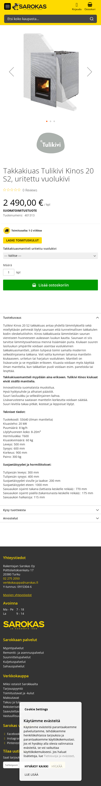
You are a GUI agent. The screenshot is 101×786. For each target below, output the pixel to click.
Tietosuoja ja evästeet (59, 756)
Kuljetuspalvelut (14, 662)
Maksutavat (11, 698)
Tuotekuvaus (12, 318)
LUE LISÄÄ (31, 774)
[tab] (50, 317)
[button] (11, 71)
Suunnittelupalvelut (17, 657)
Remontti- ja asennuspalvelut (23, 653)
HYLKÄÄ (57, 766)
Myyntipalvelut (13, 648)
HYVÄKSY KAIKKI (36, 766)
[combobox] (50, 17)
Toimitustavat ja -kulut (18, 693)
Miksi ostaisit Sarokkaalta (20, 684)
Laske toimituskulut (22, 240)
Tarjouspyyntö (13, 689)
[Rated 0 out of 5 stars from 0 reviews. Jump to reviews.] (20, 190)
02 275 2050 (11, 578)
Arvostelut (10, 518)
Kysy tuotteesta (14, 510)
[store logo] (27, 6)
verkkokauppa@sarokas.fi (20, 582)
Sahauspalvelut (13, 666)
